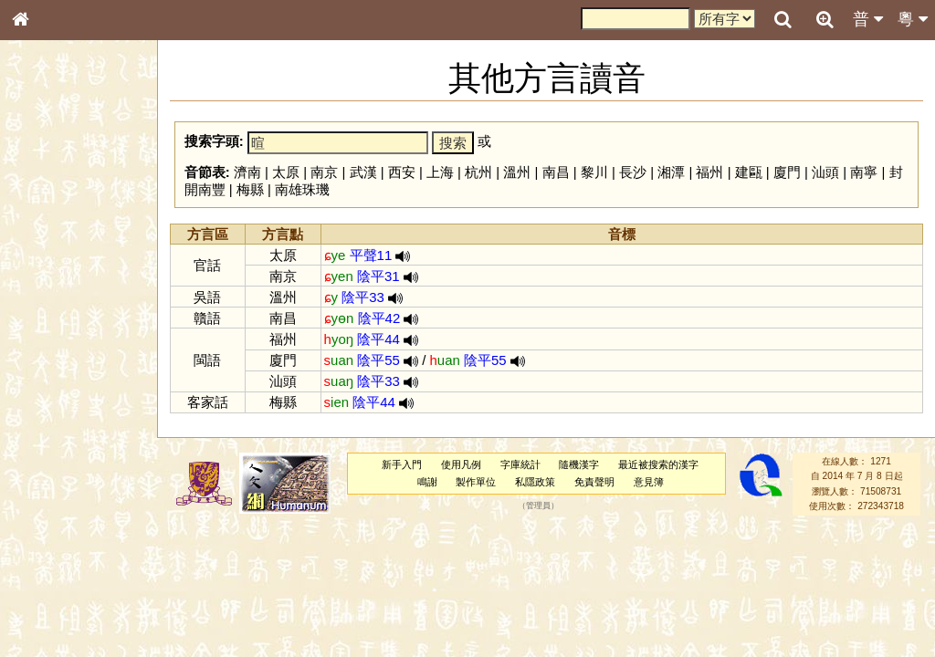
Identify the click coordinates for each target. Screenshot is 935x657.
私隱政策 (535, 481)
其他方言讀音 (56, 523)
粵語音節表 (50, 363)
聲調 (87, 489)
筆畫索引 (45, 262)
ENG (80, 201)
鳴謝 (427, 481)
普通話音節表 (56, 506)
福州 (709, 172)
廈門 (787, 172)
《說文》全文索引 (66, 573)
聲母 (36, 489)
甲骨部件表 (50, 279)
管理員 (538, 506)
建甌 (748, 172)
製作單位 (476, 481)
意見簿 (649, 481)
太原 (285, 172)
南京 (324, 172)
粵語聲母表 (50, 380)
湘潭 (671, 172)
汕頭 (825, 172)
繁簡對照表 (50, 625)
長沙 (632, 172)
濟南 (247, 172)
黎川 (594, 172)
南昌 (556, 172)
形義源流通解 (56, 314)
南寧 (863, 172)
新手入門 (402, 464)
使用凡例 (461, 464)
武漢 (363, 172)
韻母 (62, 489)
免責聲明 (594, 481)
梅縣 (250, 189)
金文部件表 (50, 297)
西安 (401, 172)
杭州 (478, 172)
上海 (440, 172)
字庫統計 (520, 464)
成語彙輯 (45, 607)
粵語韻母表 (50, 398)
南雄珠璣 (302, 189)
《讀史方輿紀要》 (66, 590)
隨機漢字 (579, 464)
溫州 (517, 172)
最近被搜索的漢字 (658, 464)
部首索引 (45, 244)
